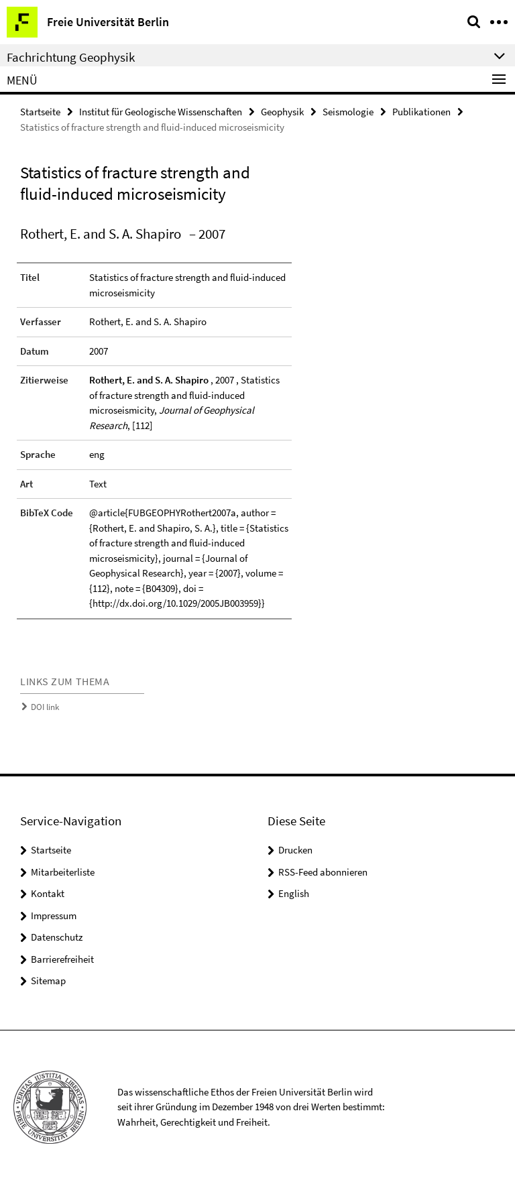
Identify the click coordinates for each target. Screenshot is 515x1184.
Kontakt (47, 893)
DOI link (45, 707)
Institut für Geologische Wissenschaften (160, 111)
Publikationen (421, 111)
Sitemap (48, 980)
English (293, 893)
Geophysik (282, 111)
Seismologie (348, 111)
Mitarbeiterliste (63, 872)
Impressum (53, 915)
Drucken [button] (295, 849)
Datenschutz (56, 937)
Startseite (40, 111)
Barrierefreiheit (62, 959)
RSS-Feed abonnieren (322, 872)
